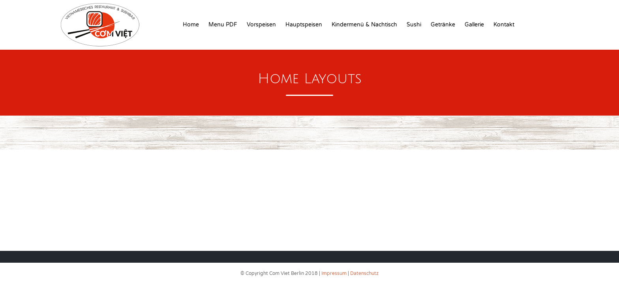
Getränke (443, 24)
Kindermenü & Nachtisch (364, 24)
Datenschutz (364, 273)
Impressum (334, 273)
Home (191, 24)
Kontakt (503, 24)
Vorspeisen (261, 24)
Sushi (414, 24)
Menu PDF (222, 24)
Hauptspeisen (303, 24)
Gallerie (474, 24)
